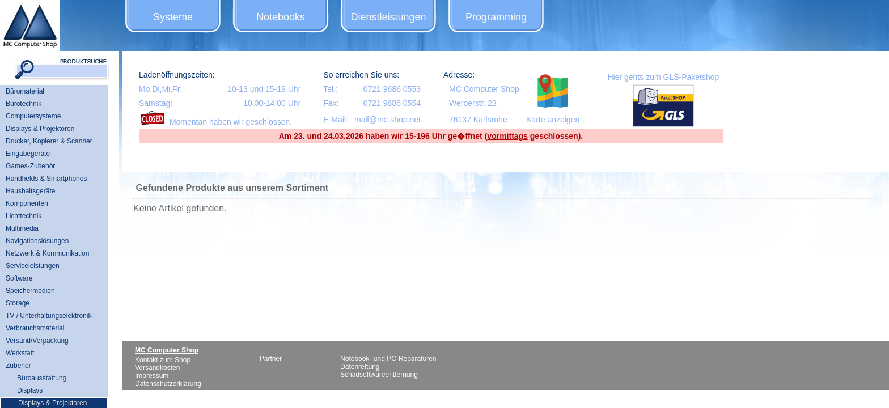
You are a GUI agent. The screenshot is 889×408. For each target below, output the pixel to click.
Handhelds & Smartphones (46, 178)
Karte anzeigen (552, 119)
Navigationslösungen (37, 241)
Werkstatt (20, 353)
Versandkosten (157, 368)
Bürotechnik (23, 104)
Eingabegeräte (28, 154)
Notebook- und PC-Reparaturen (388, 359)
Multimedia (22, 228)
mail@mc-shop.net (387, 119)
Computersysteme (33, 116)
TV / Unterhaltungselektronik (48, 316)
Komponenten (27, 203)
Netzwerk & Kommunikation (47, 253)
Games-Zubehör (30, 166)
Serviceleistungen (33, 266)
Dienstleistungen (388, 17)
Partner (271, 359)
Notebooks (280, 17)
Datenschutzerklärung (168, 384)
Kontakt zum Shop (162, 360)
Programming (496, 17)
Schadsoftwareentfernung (379, 375)
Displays (30, 390)
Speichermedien (30, 291)
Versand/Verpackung (37, 341)
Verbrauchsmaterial (35, 328)
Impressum (151, 376)
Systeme (173, 17)
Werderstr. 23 (473, 103)
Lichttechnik (23, 216)
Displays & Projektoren (40, 129)
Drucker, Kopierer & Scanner (49, 141)
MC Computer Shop (484, 89)
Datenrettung (359, 367)
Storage (17, 303)
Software (19, 278)
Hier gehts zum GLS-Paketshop (663, 77)
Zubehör (18, 365)
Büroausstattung (41, 378)
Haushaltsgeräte (30, 191)
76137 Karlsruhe (478, 119)
